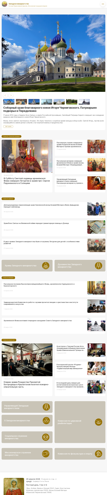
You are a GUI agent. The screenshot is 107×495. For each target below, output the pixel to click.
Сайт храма (8, 126)
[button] (5, 95)
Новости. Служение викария (11, 153)
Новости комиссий (8, 356)
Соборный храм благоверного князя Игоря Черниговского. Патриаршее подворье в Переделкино (50, 109)
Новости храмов (8, 215)
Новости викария (8, 294)
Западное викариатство (19, 4)
